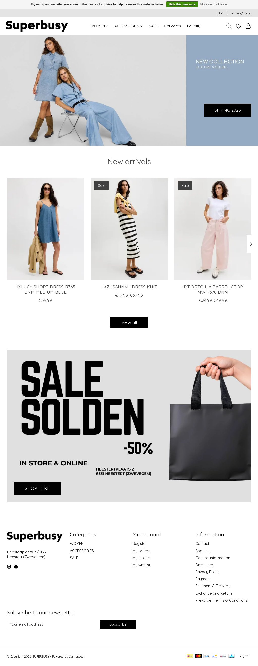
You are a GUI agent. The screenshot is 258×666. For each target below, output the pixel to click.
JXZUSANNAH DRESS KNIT (129, 286)
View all (129, 322)
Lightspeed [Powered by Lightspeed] (76, 656)
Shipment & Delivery (212, 585)
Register (140, 543)
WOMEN (77, 543)
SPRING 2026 (227, 109)
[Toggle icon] (228, 26)
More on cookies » (213, 4)
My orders (141, 550)
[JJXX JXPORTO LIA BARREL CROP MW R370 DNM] (212, 229)
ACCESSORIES (82, 550)
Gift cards (172, 26)
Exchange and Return (213, 593)
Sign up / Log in (241, 13)
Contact (202, 543)
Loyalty (193, 26)
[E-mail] (53, 624)
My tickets (141, 557)
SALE (153, 26)
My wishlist (141, 564)
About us (202, 550)
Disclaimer (204, 564)
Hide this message (182, 4)
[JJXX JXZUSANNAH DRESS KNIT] (129, 229)
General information (212, 557)
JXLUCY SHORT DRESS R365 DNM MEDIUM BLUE (45, 289)
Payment (203, 578)
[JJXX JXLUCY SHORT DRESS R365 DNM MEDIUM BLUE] (45, 229)
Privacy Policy (207, 571)
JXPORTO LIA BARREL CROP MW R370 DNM (213, 289)
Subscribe (118, 624)
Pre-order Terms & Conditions (221, 600)
